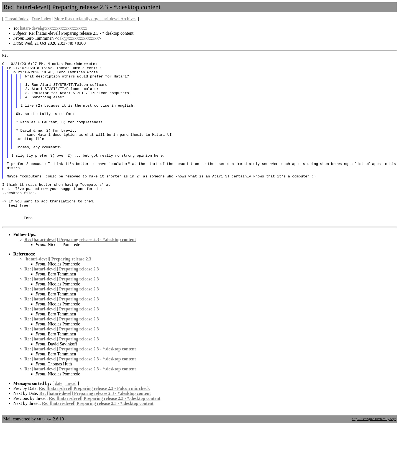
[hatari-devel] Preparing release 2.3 (57, 293)
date (58, 417)
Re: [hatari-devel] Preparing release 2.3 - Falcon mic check (94, 422)
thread (70, 417)
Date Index (41, 18)
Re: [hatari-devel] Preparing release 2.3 (61, 303)
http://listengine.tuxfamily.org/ (374, 453)
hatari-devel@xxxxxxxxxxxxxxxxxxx (53, 28)
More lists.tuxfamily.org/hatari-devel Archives (95, 18)
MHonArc (44, 453)
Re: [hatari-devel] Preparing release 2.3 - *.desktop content (80, 273)
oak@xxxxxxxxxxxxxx (78, 38)
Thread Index (17, 18)
